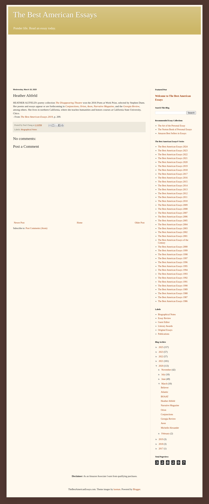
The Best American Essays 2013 (173, 189)
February (165, 433)
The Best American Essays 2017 (173, 174)
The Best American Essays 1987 (173, 297)
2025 (161, 347)
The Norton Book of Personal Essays (175, 129)
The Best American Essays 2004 (173, 224)
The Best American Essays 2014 (173, 185)
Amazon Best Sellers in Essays (172, 133)
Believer (165, 387)
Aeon (163, 423)
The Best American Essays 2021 (173, 158)
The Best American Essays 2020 (173, 162)
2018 (161, 444)
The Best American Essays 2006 (173, 216)
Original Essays (165, 330)
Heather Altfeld (168, 401)
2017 (161, 448)
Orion (163, 410)
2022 (161, 356)
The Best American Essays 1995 (173, 266)
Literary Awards (165, 326)
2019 (161, 439)
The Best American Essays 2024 (173, 146)
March (164, 383)
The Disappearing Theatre (69, 102)
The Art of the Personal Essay (171, 125)
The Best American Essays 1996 (173, 262)
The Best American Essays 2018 (173, 170)
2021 (161, 361)
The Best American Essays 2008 (173, 209)
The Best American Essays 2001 (173, 236)
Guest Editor (164, 322)
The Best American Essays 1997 (173, 258)
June (163, 379)
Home (79, 222)
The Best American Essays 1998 (173, 254)
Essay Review (164, 318)
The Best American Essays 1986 (173, 301)
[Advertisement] (104, 59)
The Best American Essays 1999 (173, 250)
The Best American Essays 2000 (173, 247)
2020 (161, 366)
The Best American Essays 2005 (173, 220)
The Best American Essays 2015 (173, 181)
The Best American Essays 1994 (173, 270)
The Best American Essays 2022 (173, 154)
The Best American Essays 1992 (173, 278)
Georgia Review (168, 419)
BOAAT (165, 396)
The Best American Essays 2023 (173, 150)
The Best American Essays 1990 (173, 285)
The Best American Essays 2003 (173, 228)
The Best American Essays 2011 (173, 197)
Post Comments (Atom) (36, 228)
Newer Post (19, 222)
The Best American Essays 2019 (173, 166)
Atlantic (164, 392)
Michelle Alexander (170, 428)
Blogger (136, 489)
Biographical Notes (29, 129)
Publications (163, 334)
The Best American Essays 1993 (173, 274)
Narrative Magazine (170, 405)
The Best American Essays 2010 (173, 201)
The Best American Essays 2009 (173, 205)
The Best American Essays (55, 14)
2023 (161, 352)
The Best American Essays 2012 (173, 193)
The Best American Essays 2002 (173, 232)
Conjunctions (167, 414)
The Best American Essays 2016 (173, 178)
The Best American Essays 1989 (173, 289)
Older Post (140, 222)
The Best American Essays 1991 (173, 282)
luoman (116, 489)
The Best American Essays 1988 (173, 293)
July (163, 374)
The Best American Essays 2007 (173, 213)
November (166, 370)
